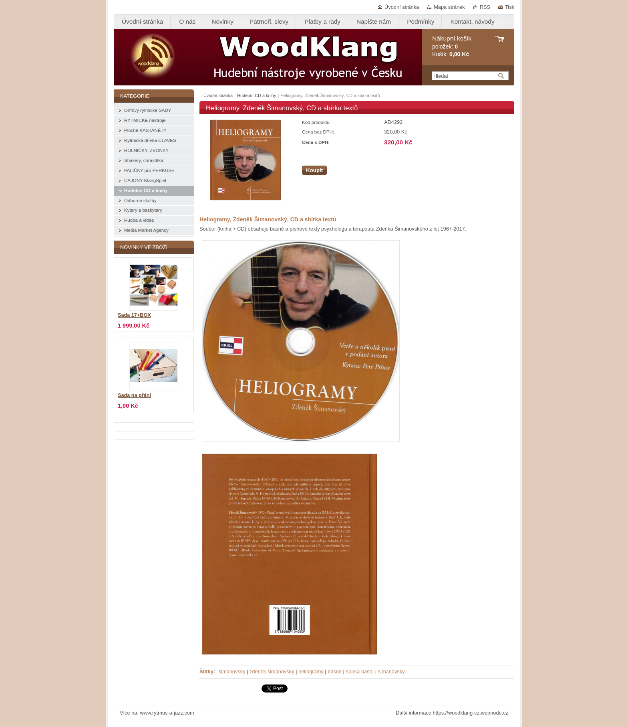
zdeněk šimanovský (272, 671)
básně (335, 671)
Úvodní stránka (401, 7)
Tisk (509, 7)
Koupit (314, 170)
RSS (485, 7)
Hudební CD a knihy (256, 95)
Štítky (206, 671)
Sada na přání (134, 395)
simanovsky (391, 671)
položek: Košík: (451, 46)
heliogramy (311, 671)
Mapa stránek (449, 7)
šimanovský (232, 671)
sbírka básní (360, 671)
